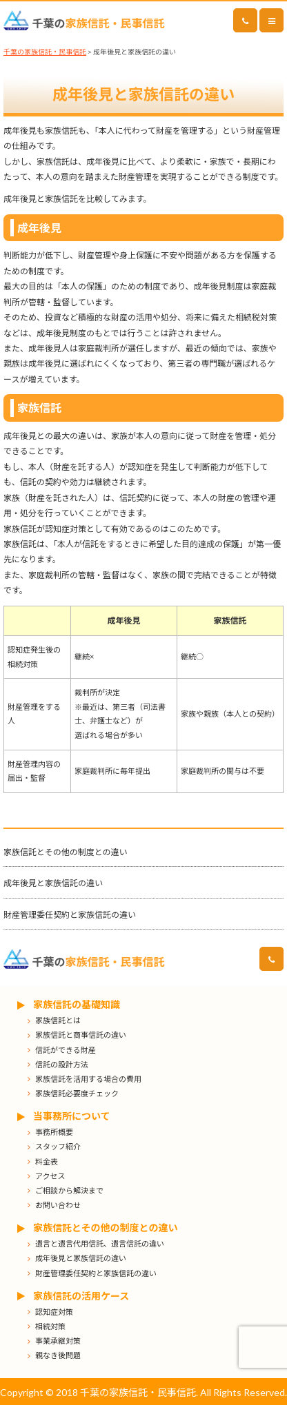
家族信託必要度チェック (77, 1093)
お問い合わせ (58, 1204)
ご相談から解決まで (69, 1190)
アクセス (50, 1175)
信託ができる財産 (65, 1049)
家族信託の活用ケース (81, 1296)
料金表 (46, 1161)
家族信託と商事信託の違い (80, 1034)
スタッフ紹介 (58, 1146)
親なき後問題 (58, 1355)
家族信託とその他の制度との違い (65, 852)
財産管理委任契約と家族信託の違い (69, 915)
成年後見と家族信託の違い (53, 883)
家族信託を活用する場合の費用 (88, 1078)
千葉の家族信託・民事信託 (44, 52)
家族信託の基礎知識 (76, 1004)
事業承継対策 (58, 1340)
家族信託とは (58, 1020)
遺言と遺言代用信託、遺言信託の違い (99, 1243)
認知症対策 (54, 1311)
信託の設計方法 (61, 1064)
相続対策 (50, 1326)
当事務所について (71, 1116)
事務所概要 (54, 1131)
